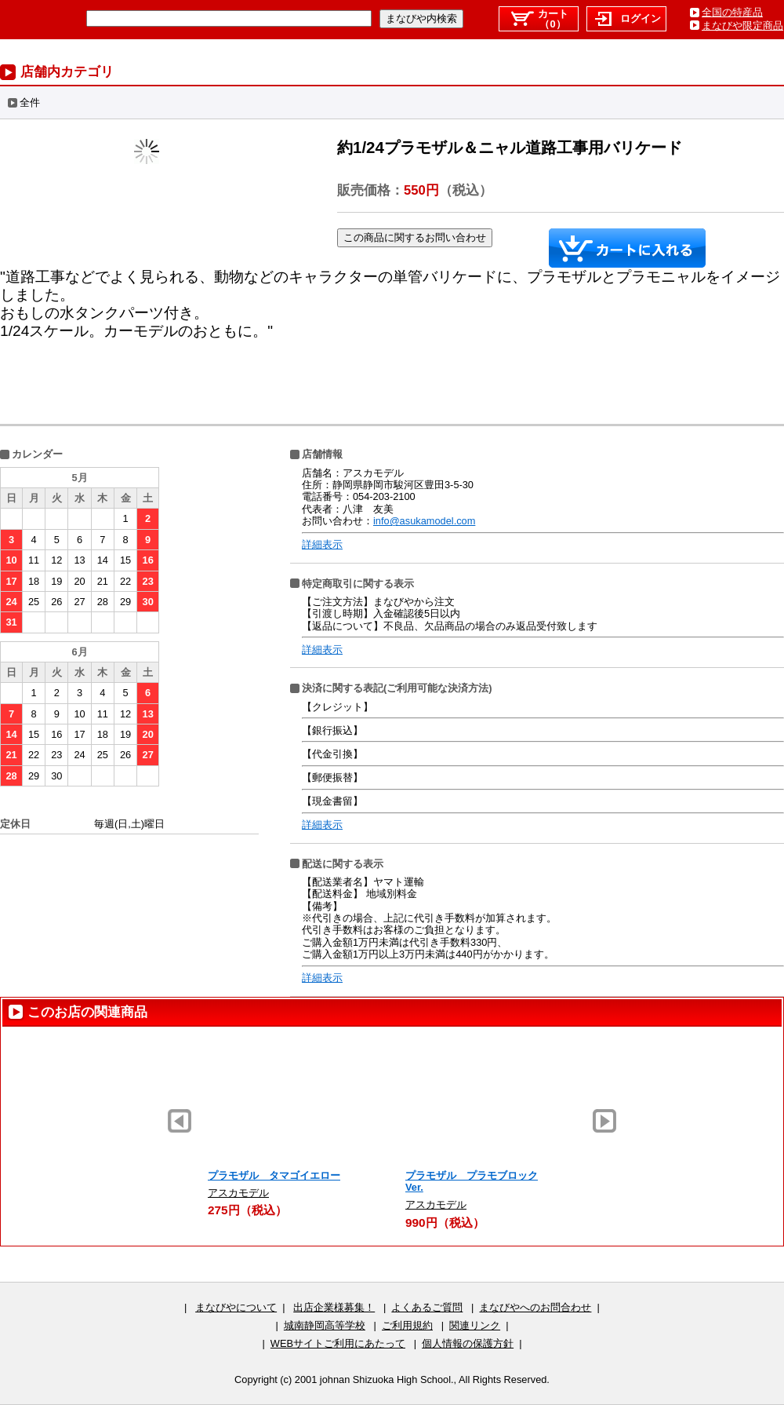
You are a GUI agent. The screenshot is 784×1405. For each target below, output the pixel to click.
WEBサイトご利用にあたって (337, 1343)
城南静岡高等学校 (324, 1325)
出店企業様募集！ (334, 1307)
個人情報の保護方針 (468, 1343)
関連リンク (474, 1325)
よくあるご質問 (427, 1307)
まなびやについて (236, 1307)
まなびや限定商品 (742, 25)
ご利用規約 (407, 1325)
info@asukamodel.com (424, 521)
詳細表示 (322, 544)
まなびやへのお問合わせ (535, 1307)
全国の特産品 (732, 12)
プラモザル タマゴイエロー (274, 1175)
